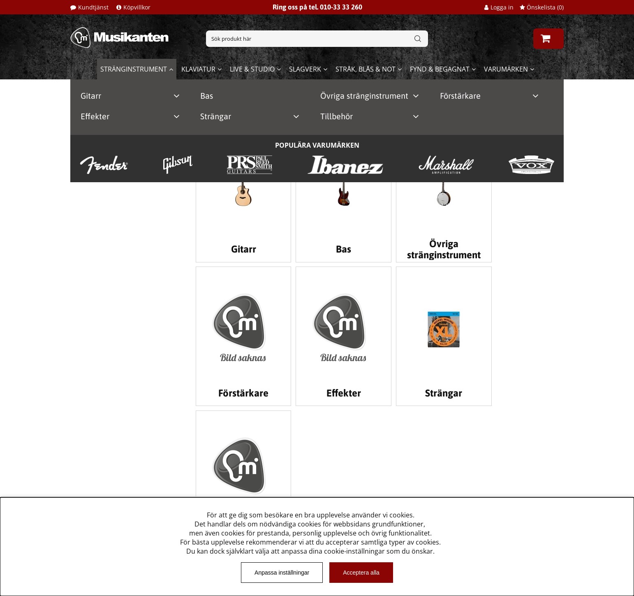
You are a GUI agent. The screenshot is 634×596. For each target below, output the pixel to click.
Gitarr (91, 95)
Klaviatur (198, 69)
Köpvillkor (136, 7)
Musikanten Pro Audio (104, 492)
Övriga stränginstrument (364, 95)
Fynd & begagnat (440, 69)
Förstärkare (460, 95)
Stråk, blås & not (366, 69)
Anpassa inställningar (282, 572)
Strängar (215, 116)
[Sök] (317, 38)
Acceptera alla (361, 572)
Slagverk (305, 69)
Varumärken (506, 69)
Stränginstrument (133, 69)
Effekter (95, 116)
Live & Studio (252, 69)
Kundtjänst (93, 7)
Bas (206, 95)
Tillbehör (336, 116)
